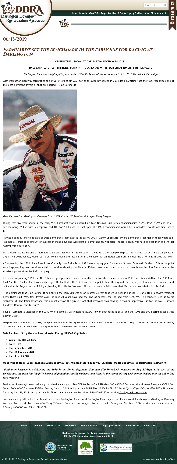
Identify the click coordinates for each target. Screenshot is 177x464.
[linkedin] (172, 13)
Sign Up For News (135, 13)
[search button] (165, 5)
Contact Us (162, 13)
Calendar (83, 13)
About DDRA (150, 13)
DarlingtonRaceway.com (133, 392)
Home (75, 13)
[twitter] (172, 8)
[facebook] (172, 3)
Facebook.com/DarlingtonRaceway (154, 399)
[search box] (155, 5)
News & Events (119, 13)
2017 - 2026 (11, 459)
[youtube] (172, 22)
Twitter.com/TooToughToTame (45, 403)
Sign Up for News (112, 425)
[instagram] (172, 18)
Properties (106, 13)
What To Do (94, 13)
